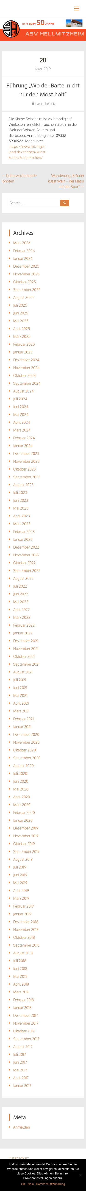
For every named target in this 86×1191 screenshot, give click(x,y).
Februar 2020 (24, 812)
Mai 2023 (20, 508)
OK (23, 1184)
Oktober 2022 (24, 562)
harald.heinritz (46, 104)
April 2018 (21, 984)
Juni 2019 (20, 875)
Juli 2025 (20, 305)
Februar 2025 (24, 344)
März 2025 (22, 336)
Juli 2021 (19, 680)
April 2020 (21, 797)
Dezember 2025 (26, 266)
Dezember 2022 (26, 547)
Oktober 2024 (24, 375)
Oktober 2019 (24, 843)
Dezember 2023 (26, 453)
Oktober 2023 (24, 469)
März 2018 (21, 992)
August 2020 (23, 765)
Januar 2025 (23, 352)
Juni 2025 (20, 313)
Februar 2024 (24, 438)
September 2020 (27, 758)
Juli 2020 (20, 773)
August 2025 (23, 297)
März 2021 (21, 711)
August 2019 (23, 859)
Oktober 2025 (24, 282)
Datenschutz (19, 1158)
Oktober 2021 (24, 656)
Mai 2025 (20, 321)
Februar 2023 (24, 531)
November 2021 (26, 648)
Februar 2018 (23, 1000)
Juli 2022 (20, 586)
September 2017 (26, 1039)
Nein (31, 1184)
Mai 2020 (20, 789)
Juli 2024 (20, 399)
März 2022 (22, 617)
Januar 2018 (22, 1007)
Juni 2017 (20, 1062)
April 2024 (21, 422)
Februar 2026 (24, 250)
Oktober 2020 (24, 750)
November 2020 (26, 742)
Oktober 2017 (24, 1031)
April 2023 (21, 516)
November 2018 (26, 929)
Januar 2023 (23, 539)
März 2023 (22, 523)
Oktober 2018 (24, 937)
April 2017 (21, 1078)
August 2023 (23, 484)
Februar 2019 (23, 906)
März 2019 (21, 898)
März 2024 (22, 430)
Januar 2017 (22, 1085)
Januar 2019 (22, 914)
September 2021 (26, 664)
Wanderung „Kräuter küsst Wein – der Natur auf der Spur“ (66, 181)
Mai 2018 (20, 976)
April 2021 (21, 703)
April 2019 (21, 890)
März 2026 (22, 243)
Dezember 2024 (26, 360)
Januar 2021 (22, 726)
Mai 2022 (20, 602)
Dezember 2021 (25, 641)
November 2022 (26, 555)
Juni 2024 (20, 406)
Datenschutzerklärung (50, 1184)
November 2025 (26, 274)
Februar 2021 (23, 719)
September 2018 (26, 945)
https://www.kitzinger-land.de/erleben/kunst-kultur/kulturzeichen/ (28, 152)
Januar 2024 (23, 445)
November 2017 (26, 1023)
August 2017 (23, 1046)
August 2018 (23, 953)
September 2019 (26, 851)
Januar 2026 (23, 258)
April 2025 (21, 328)
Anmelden (21, 1127)
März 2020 (22, 804)
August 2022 (23, 578)
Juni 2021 (20, 687)
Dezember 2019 (25, 828)
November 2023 (26, 461)
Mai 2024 (20, 414)
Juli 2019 (19, 867)
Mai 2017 (20, 1070)
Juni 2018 (20, 968)
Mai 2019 (20, 882)
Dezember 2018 (25, 921)
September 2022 (27, 570)
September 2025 (27, 289)
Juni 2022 (20, 594)
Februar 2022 (24, 625)
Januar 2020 (23, 820)
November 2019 (26, 836)
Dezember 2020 (26, 734)
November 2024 (26, 367)
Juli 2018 (19, 960)
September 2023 (26, 477)
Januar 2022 (23, 633)
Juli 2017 (19, 1054)
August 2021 (23, 672)
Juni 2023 (20, 500)
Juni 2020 (20, 781)
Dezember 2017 (25, 1015)
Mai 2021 (20, 695)
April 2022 (21, 609)
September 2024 (27, 383)
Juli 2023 (20, 492)
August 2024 (23, 391)
